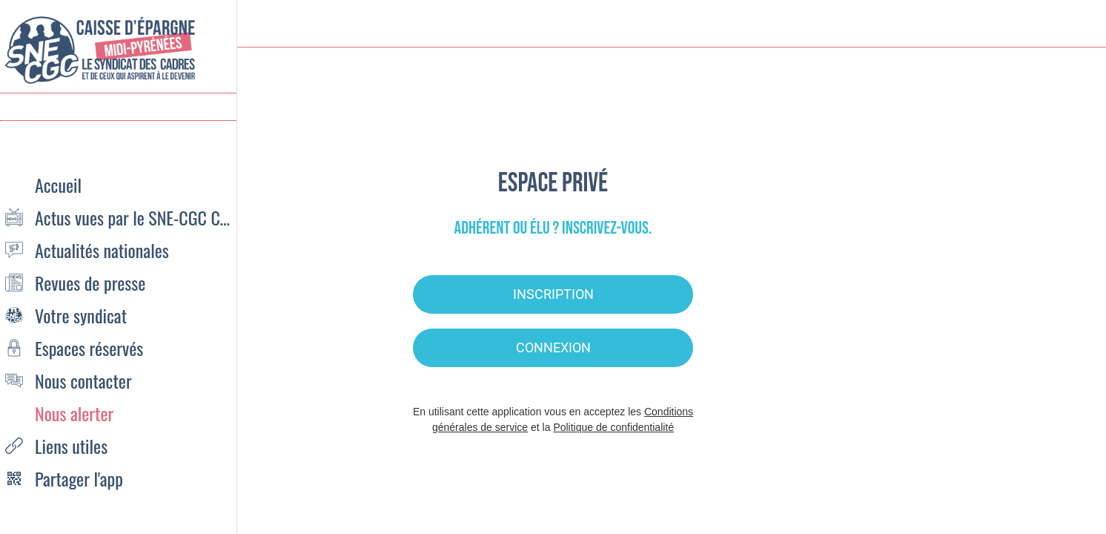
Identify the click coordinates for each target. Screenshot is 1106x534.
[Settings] (1076, 24)
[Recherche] (1038, 24)
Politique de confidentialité (613, 427)
